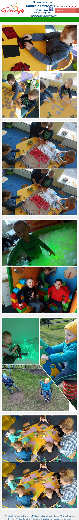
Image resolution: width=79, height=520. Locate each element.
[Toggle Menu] (40, 20)
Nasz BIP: (68, 6)
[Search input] (66, 10)
